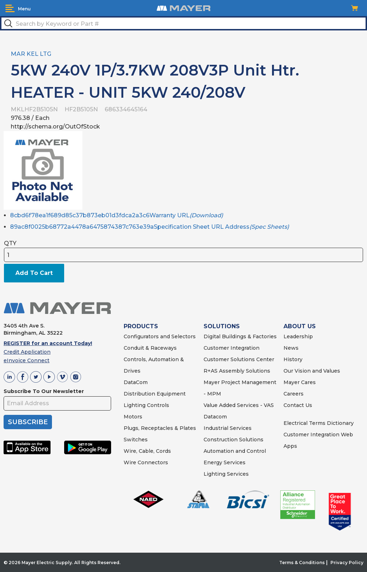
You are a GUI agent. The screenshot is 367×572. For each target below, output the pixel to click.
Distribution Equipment (155, 394)
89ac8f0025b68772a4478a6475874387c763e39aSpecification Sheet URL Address (149, 226)
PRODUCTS (141, 326)
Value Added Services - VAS (239, 405)
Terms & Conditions (302, 562)
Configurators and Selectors (160, 336)
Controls (157, 405)
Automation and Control (235, 451)
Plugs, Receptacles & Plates (160, 428)
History (292, 359)
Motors (133, 416)
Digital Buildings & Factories (240, 336)
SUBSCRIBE (28, 422)
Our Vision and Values (311, 371)
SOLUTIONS (222, 326)
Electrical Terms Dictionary (318, 423)
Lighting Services (226, 474)
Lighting (135, 405)
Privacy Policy (346, 562)
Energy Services (225, 462)
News (291, 348)
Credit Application (27, 352)
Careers (293, 394)
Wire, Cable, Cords (147, 451)
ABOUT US (299, 326)
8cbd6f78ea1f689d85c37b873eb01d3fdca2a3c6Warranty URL (116, 215)
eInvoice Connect (26, 360)
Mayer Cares (299, 382)
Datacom (215, 416)
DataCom (136, 382)
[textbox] (183, 23)
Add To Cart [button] (34, 273)
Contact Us (297, 405)
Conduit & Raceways (150, 348)
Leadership (298, 336)
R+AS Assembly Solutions (237, 371)
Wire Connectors (146, 462)
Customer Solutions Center (239, 359)
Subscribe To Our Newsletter (44, 391)
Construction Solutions (233, 439)
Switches (136, 439)
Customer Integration (231, 348)
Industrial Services (228, 428)
